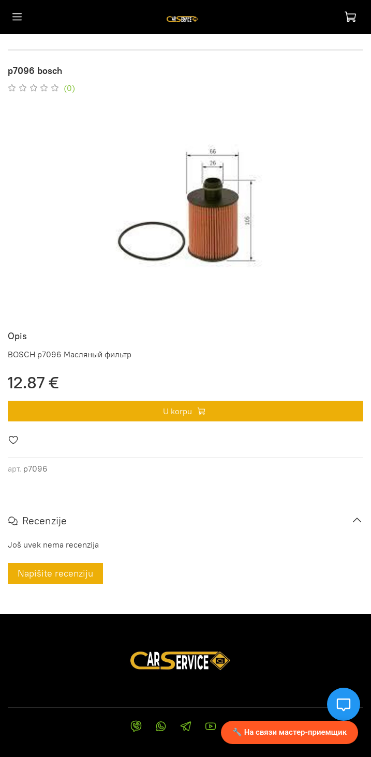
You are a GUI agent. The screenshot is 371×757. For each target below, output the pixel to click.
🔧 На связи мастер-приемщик (289, 732)
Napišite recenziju (55, 573)
